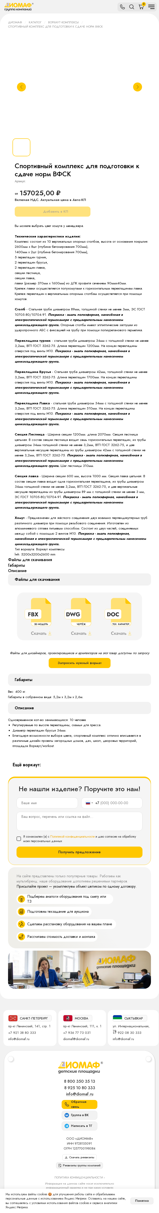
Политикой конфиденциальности (72, 836)
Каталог (35, 22)
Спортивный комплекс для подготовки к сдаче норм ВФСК (55, 26)
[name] (47, 802)
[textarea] (79, 821)
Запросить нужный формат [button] (80, 662)
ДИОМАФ (15, 22)
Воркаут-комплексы (63, 22)
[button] (79, 1165)
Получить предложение (79, 852)
